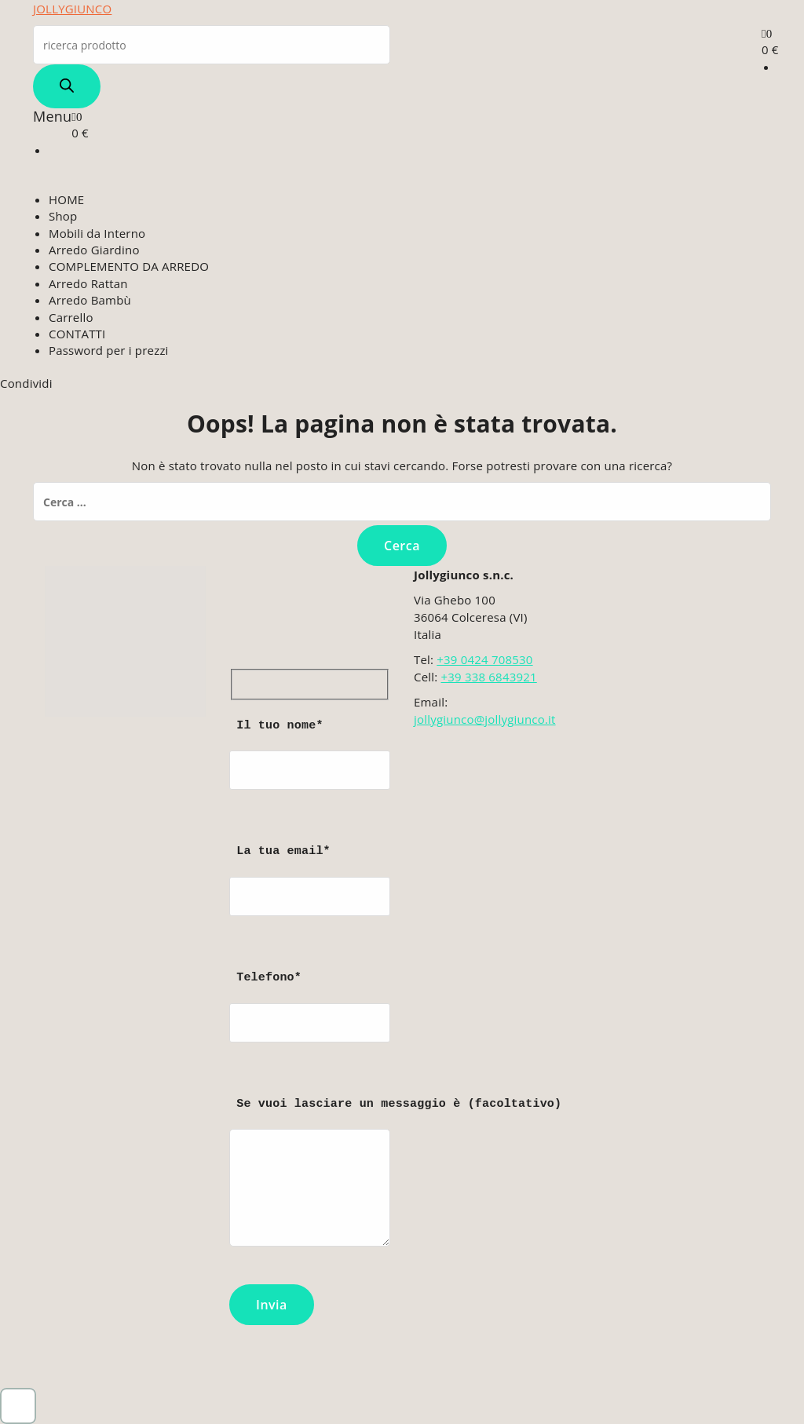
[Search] (66, 86)
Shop (63, 216)
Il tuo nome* (309, 769)
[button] (18, 1406)
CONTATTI (77, 333)
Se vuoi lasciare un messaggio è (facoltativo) (309, 1179)
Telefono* (309, 1021)
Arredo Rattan (88, 283)
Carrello (71, 317)
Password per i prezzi (109, 350)
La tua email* (309, 895)
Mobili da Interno (97, 233)
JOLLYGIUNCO (72, 8)
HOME (66, 199)
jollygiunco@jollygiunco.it (485, 719)
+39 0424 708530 (484, 659)
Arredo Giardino (94, 249)
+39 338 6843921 (488, 677)
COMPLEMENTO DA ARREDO (129, 266)
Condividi (26, 383)
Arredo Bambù (90, 300)
